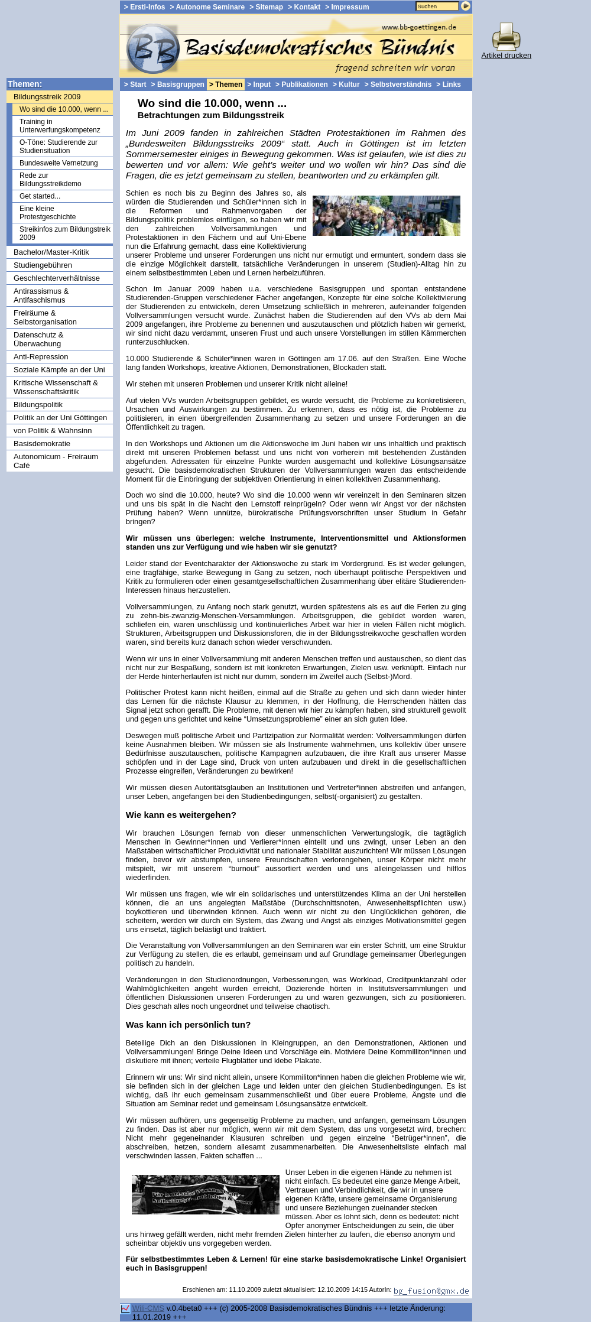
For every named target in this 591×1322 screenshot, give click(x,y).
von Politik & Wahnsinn (53, 430)
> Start (135, 84)
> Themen (225, 84)
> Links (448, 84)
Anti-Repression (41, 356)
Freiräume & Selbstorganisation (45, 317)
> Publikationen (301, 84)
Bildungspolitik (38, 404)
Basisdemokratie (42, 443)
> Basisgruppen (177, 84)
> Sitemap (266, 7)
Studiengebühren (43, 265)
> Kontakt (304, 7)
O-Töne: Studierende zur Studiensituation (59, 146)
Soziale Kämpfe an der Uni (59, 369)
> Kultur (346, 84)
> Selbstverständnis (398, 84)
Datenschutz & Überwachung (39, 339)
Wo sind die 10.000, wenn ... (64, 109)
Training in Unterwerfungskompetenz (60, 126)
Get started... (40, 196)
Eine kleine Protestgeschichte (48, 212)
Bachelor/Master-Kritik (51, 252)
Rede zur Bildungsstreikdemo (51, 179)
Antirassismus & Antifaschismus (41, 295)
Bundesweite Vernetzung (59, 163)
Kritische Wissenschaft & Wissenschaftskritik (56, 387)
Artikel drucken (507, 52)
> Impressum (347, 7)
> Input (259, 84)
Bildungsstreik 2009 (47, 96)
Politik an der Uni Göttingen (60, 417)
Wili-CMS (148, 1308)
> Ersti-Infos (144, 7)
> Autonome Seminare (207, 7)
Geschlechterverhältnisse (57, 278)
